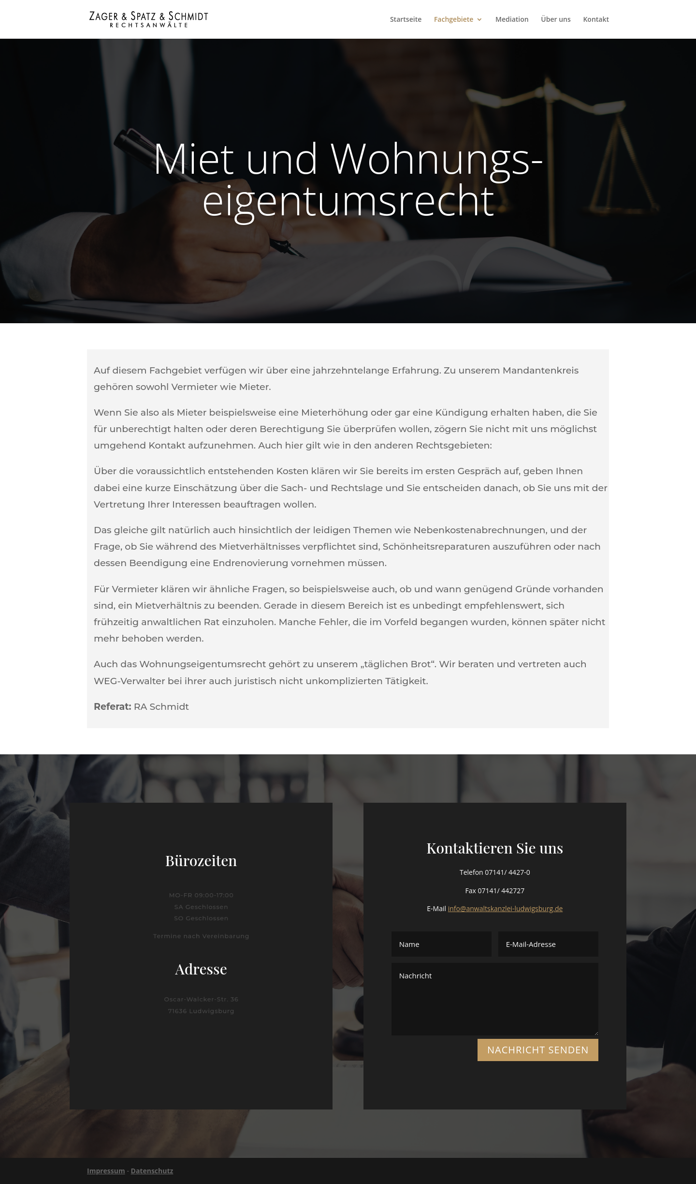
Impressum (106, 1170)
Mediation (512, 20)
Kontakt (596, 20)
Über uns (555, 20)
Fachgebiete (454, 20)
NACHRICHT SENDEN (538, 1049)
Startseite (405, 20)
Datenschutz (152, 1170)
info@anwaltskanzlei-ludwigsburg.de (505, 908)
